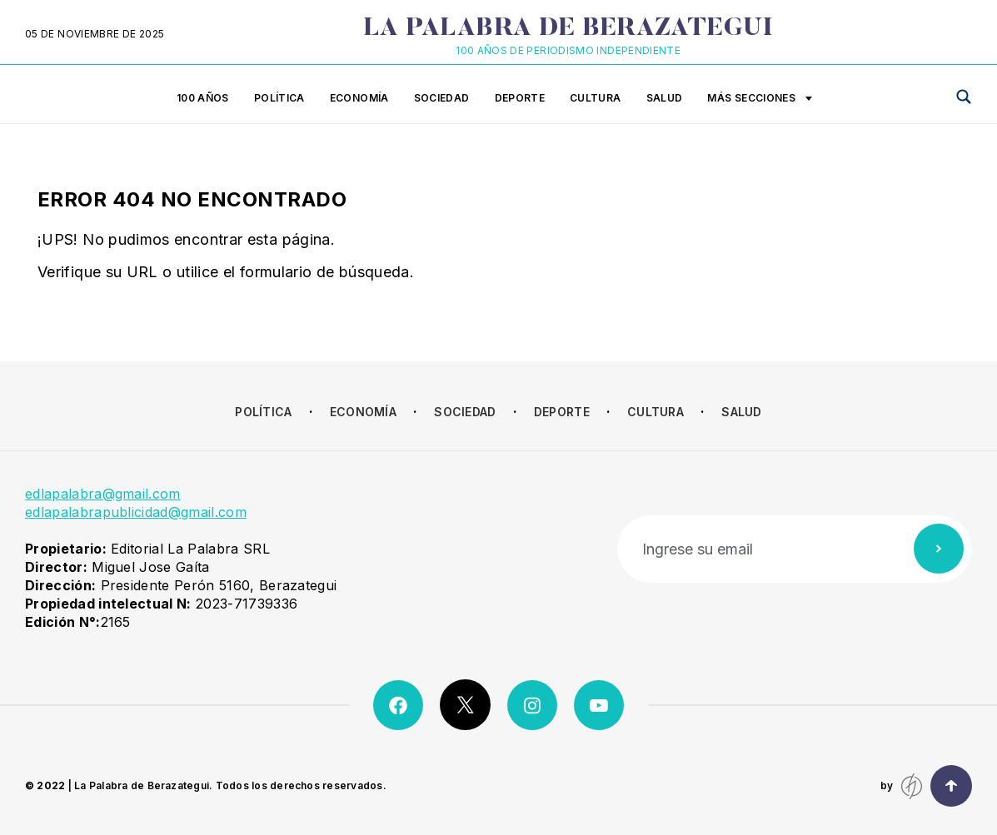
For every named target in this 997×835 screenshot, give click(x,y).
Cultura (595, 98)
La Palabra (568, 29)
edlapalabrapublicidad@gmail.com (136, 512)
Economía (359, 98)
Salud (664, 98)
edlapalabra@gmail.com (103, 493)
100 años (203, 98)
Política (279, 98)
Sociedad (442, 98)
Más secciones (759, 99)
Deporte (520, 98)
